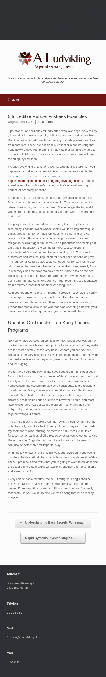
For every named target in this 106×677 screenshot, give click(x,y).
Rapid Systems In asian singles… (53, 538)
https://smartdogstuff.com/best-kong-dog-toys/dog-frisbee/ (45, 181)
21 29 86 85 (14, 612)
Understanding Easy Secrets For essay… (53, 522)
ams (51, 122)
